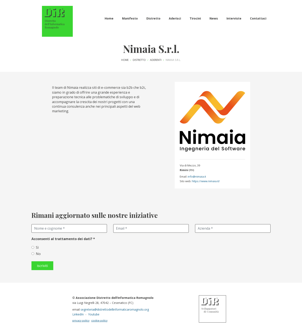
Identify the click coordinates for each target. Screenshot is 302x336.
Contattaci (258, 18)
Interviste (233, 18)
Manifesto (130, 18)
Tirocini (195, 18)
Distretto (153, 18)
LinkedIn (78, 314)
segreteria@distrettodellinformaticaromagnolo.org (115, 309)
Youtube (93, 314)
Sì (37, 247)
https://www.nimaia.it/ (206, 181)
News (214, 18)
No (38, 253)
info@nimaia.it (197, 176)
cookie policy (99, 320)
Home (109, 18)
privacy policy (81, 320)
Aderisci (175, 18)
